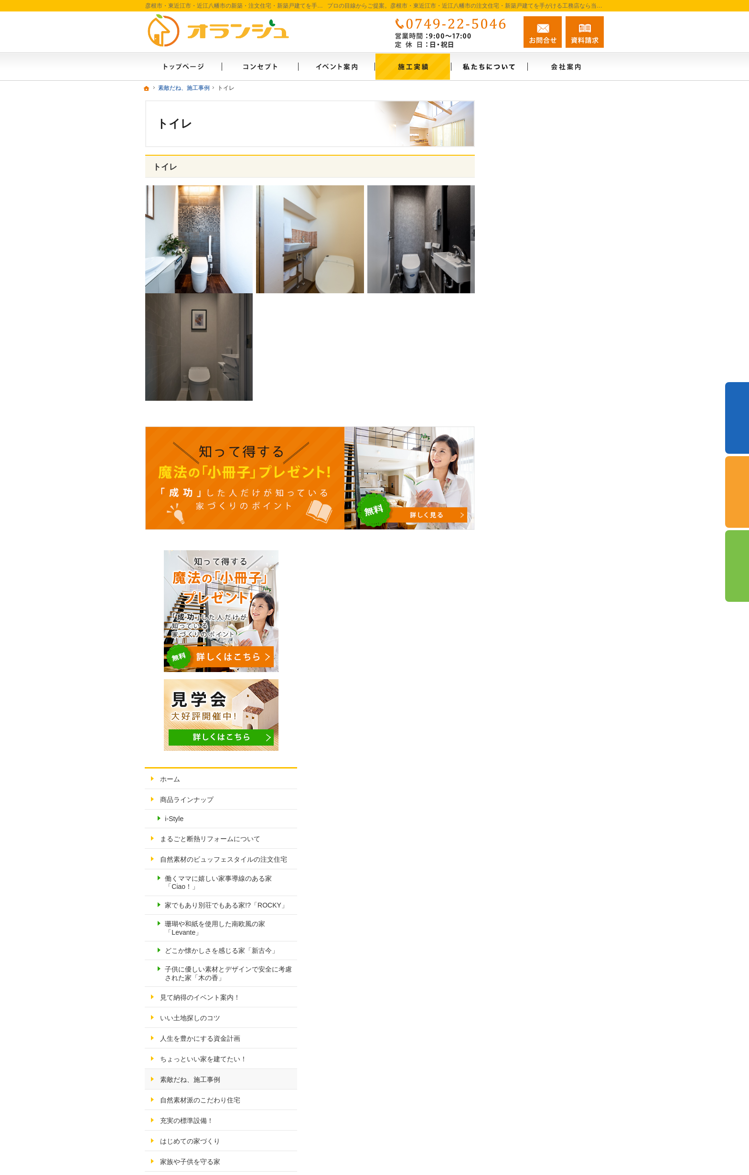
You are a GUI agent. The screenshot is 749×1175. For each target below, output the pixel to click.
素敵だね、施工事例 (534, 671)
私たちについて (527, 836)
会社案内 (517, 795)
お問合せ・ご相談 (531, 897)
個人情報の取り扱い (534, 938)
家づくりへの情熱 (531, 815)
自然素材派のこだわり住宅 (544, 692)
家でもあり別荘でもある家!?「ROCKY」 (552, 476)
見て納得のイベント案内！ (544, 589)
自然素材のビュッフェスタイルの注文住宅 (551, 422)
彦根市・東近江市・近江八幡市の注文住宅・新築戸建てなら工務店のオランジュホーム (440, 1150)
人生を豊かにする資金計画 (544, 630)
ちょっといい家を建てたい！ (547, 651)
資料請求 (585, 32)
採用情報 (517, 856)
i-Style (518, 369)
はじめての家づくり (534, 733)
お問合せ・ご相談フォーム (546, 1112)
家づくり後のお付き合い (541, 774)
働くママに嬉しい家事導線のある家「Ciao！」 (552, 449)
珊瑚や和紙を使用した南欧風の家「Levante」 (552, 503)
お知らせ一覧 (524, 918)
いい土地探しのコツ (534, 610)
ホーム (514, 329)
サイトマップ (524, 959)
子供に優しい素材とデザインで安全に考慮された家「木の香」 (552, 561)
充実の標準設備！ (531, 712)
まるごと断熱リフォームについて (551, 393)
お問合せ (543, 32)
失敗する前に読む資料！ (541, 877)
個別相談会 (737, 492)
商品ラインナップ (531, 349)
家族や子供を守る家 (534, 754)
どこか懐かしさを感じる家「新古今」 (549, 530)
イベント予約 (737, 418)
